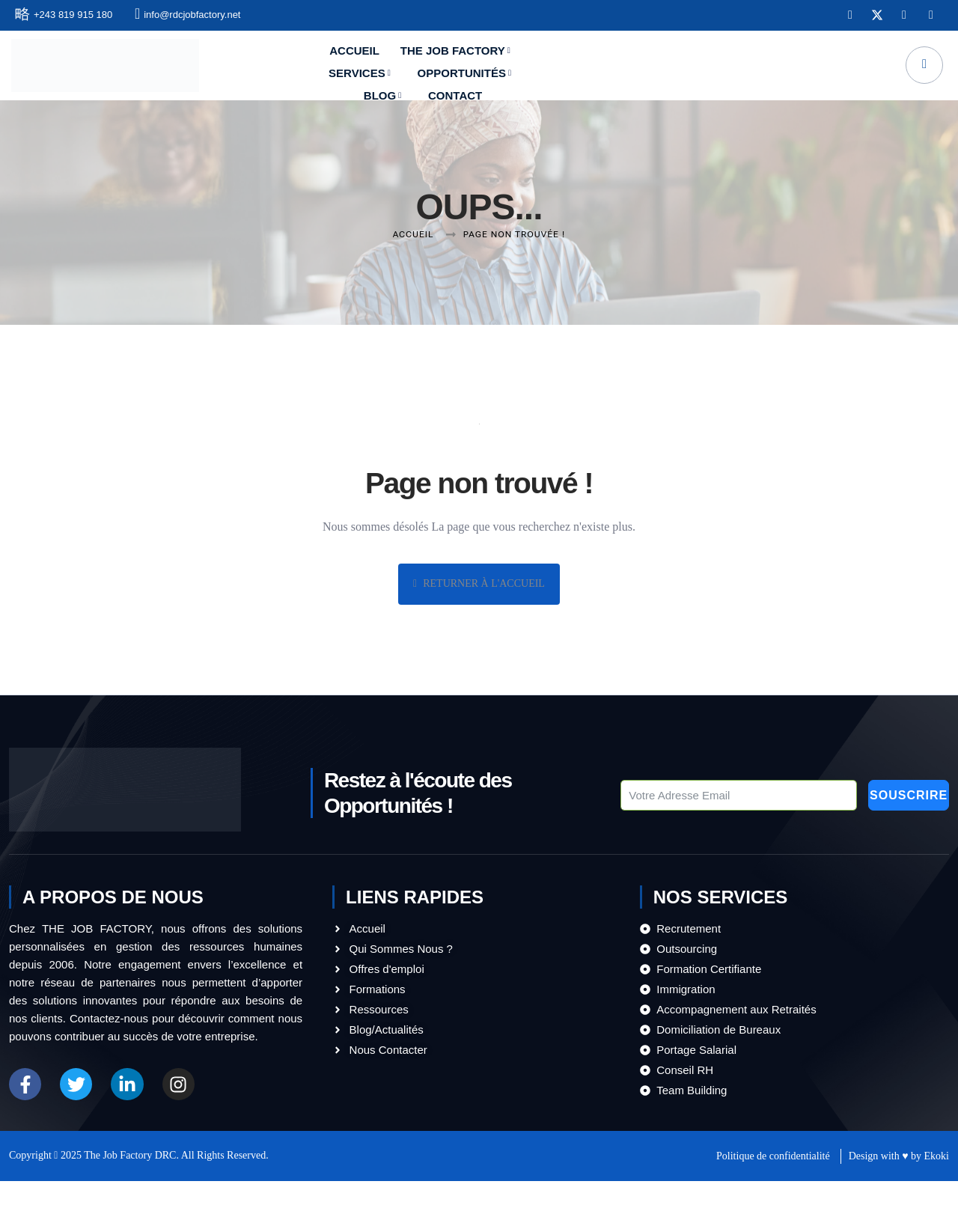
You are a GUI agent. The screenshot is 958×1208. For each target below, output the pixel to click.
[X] (874, 17)
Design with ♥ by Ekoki (899, 1182)
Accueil (287, 68)
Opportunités (598, 68)
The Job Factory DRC (130, 1181)
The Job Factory (386, 68)
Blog (687, 68)
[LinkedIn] (901, 17)
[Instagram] (928, 17)
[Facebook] (847, 17)
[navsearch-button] (921, 68)
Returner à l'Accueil (479, 585)
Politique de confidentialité (773, 1182)
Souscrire (863, 787)
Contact (756, 68)
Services (496, 68)
